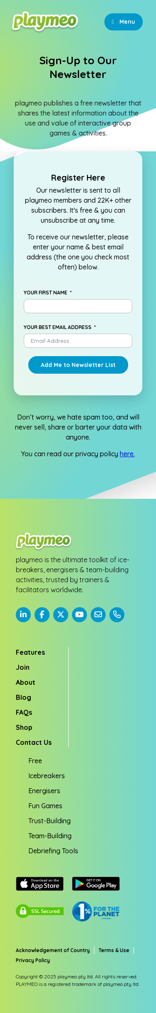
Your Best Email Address (58, 327)
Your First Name (45, 292)
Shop (24, 727)
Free (35, 761)
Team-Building (50, 836)
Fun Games (45, 806)
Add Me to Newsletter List (78, 365)
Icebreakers (46, 776)
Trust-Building (49, 821)
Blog (23, 697)
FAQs (24, 712)
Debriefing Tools (53, 851)
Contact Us (34, 742)
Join (23, 667)
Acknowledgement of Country (53, 950)
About (25, 682)
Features (30, 652)
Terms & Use (114, 950)
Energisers (44, 791)
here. (127, 454)
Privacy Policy (33, 960)
